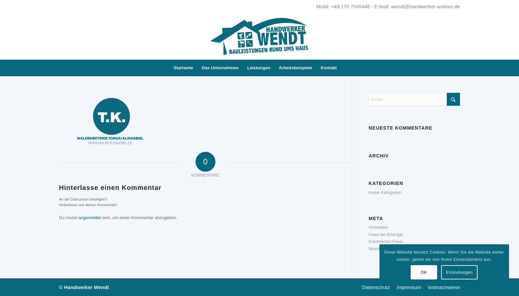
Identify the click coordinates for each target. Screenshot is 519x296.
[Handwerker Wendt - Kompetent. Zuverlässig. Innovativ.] (259, 36)
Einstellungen (459, 272)
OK (424, 272)
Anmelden (378, 227)
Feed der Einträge (386, 234)
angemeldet (90, 217)
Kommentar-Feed (385, 241)
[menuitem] (183, 68)
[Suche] (345, 68)
